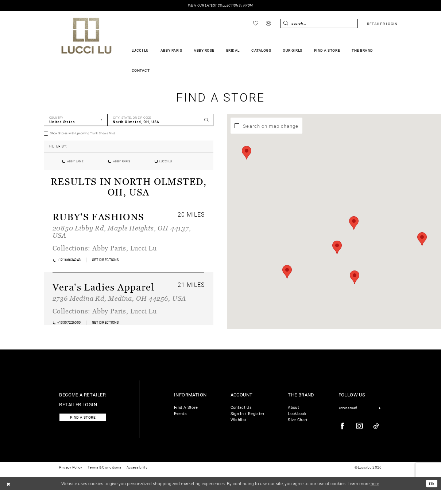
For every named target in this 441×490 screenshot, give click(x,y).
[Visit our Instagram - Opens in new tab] (360, 426)
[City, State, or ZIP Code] (161, 120)
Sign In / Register (247, 413)
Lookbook (297, 413)
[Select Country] (76, 120)
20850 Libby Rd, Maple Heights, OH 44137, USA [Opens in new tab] (122, 232)
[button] (268, 23)
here (375, 483)
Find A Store (186, 407)
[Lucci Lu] (86, 35)
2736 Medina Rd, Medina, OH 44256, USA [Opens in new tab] (119, 298)
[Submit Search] (285, 23)
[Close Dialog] (8, 483)
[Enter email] (360, 408)
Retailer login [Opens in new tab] (78, 404)
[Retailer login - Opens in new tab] (382, 23)
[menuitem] (255, 23)
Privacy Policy (70, 467)
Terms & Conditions (104, 467)
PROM (248, 5)
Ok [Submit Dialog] (431, 483)
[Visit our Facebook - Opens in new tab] (343, 426)
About (293, 407)
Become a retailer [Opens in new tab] (82, 394)
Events (180, 413)
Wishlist (239, 419)
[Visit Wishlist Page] (255, 23)
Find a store (83, 417)
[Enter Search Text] (318, 23)
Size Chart (298, 419)
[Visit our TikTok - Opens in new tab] (376, 426)
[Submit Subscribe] (380, 408)
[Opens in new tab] (105, 259)
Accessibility (137, 467)
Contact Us (241, 407)
